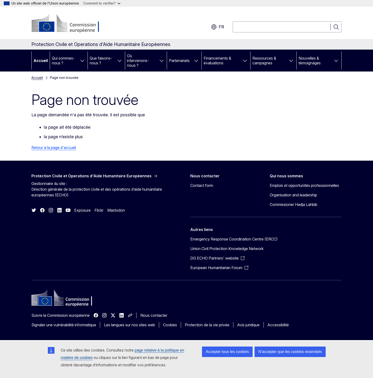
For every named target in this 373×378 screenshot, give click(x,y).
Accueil (41, 60)
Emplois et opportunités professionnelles (304, 185)
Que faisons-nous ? (101, 60)
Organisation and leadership (293, 195)
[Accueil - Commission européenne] (69, 23)
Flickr (98, 210)
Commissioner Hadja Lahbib (293, 204)
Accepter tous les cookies (227, 352)
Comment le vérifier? (101, 3)
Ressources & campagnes (264, 60)
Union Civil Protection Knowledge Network (227, 248)
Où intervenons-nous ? (138, 60)
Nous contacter (153, 315)
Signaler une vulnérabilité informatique (63, 324)
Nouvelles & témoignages (310, 60)
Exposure (82, 210)
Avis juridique (248, 324)
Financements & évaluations (217, 60)
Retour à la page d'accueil (53, 147)
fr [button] (217, 27)
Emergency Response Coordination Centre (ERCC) (234, 239)
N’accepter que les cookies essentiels (290, 352)
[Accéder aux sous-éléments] (82, 61)
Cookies (170, 324)
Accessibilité (278, 324)
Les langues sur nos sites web (129, 324)
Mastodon (116, 210)
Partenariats (179, 60)
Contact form (201, 185)
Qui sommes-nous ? (63, 60)
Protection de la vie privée (207, 324)
